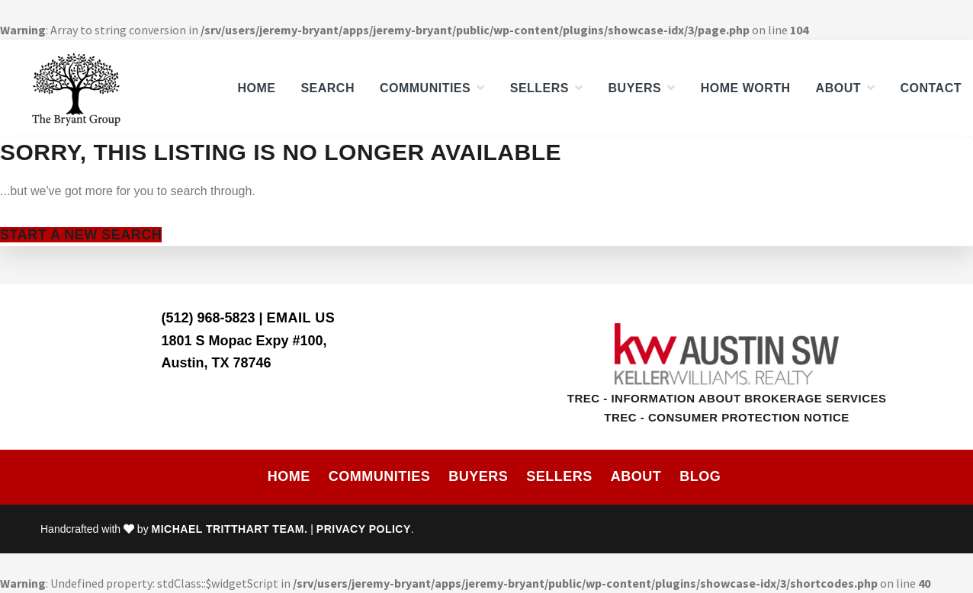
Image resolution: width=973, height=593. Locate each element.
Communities (380, 476)
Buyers (478, 476)
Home (289, 476)
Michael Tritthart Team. (230, 529)
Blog (700, 476)
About (636, 476)
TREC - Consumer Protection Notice (726, 417)
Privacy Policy (363, 529)
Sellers (559, 476)
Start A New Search (81, 234)
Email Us (301, 317)
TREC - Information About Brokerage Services (727, 398)
